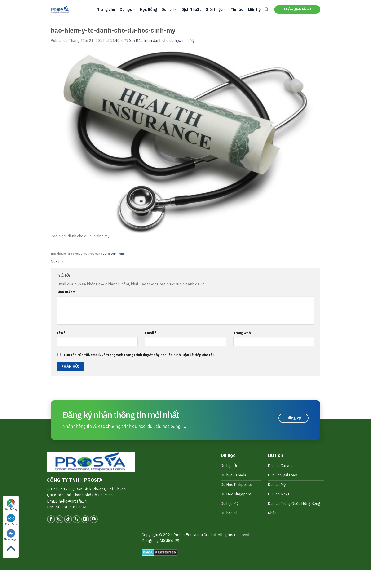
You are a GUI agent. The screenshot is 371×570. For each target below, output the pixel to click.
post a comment (112, 254)
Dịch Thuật (191, 9)
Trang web (242, 332)
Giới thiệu (216, 9)
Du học (127, 9)
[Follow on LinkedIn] (85, 519)
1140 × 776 (120, 40)
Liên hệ (254, 9)
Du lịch (169, 9)
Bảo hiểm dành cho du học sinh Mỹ (165, 40)
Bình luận (66, 292)
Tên (61, 332)
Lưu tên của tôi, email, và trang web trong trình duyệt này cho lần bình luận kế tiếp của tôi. (139, 354)
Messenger (11, 535)
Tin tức (237, 9)
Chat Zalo (11, 520)
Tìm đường (10, 505)
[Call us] (76, 519)
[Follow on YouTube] (94, 519)
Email (151, 332)
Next (57, 261)
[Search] (266, 9)
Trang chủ (106, 9)
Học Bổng (148, 9)
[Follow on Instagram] (59, 519)
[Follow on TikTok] (68, 519)
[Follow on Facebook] (51, 519)
